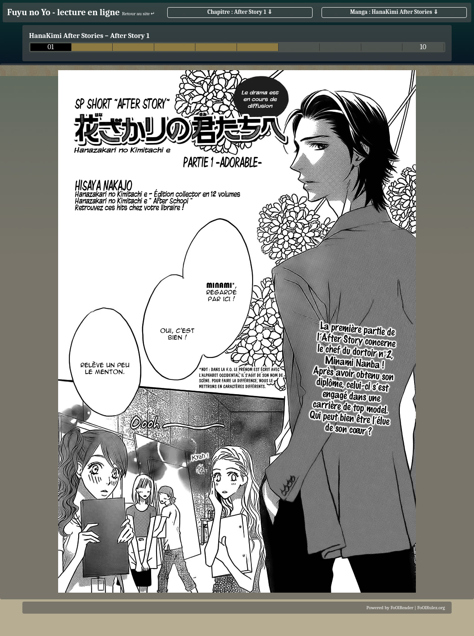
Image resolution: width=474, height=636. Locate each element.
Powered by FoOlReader (389, 608)
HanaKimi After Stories (66, 36)
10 (423, 47)
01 (50, 47)
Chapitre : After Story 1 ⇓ (240, 11)
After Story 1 (130, 36)
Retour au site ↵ (138, 14)
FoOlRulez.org (431, 608)
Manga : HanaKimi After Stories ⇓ (394, 11)
